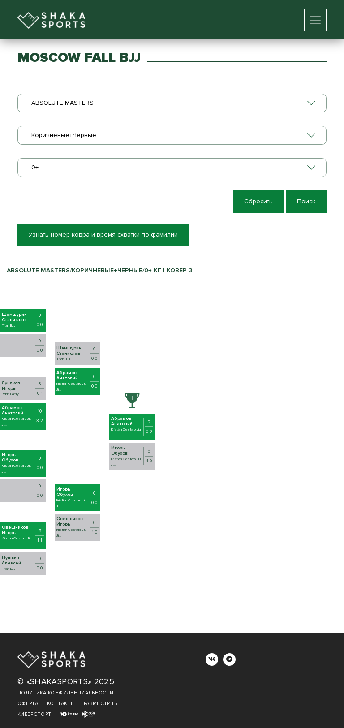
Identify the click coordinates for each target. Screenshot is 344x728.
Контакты (61, 703)
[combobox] (172, 103)
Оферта (27, 703)
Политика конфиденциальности (65, 693)
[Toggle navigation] (315, 20)
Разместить (100, 703)
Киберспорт (34, 714)
